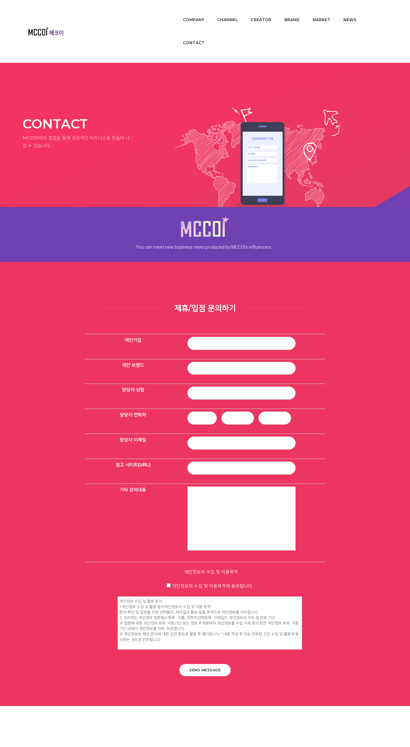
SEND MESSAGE (205, 699)
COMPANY (189, 11)
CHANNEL (222, 11)
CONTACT (375, 11)
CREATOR (256, 11)
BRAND (287, 11)
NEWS (345, 11)
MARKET (317, 11)
